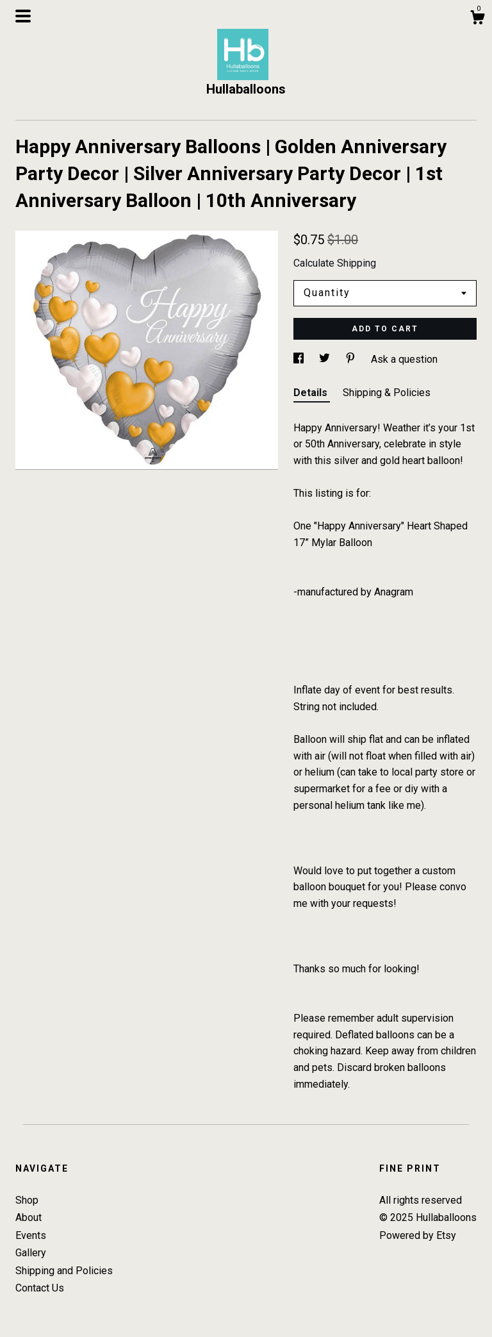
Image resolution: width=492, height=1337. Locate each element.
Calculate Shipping (334, 263)
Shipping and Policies (64, 1271)
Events (30, 1235)
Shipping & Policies (386, 392)
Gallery (30, 1253)
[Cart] (477, 19)
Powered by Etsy (417, 1235)
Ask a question (404, 359)
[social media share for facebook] (299, 359)
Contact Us (39, 1288)
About (28, 1217)
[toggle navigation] (23, 16)
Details (311, 392)
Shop (26, 1200)
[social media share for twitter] (325, 359)
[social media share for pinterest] (351, 359)
